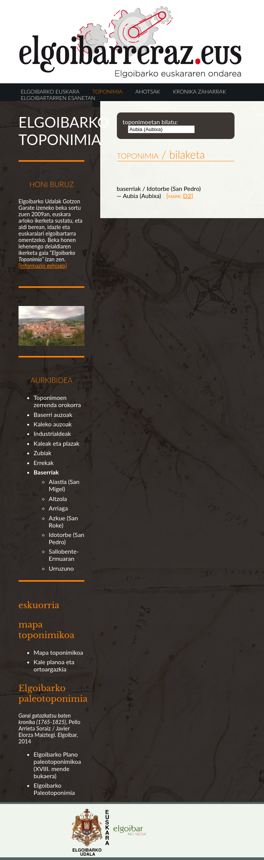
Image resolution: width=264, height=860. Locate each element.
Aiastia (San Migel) (64, 485)
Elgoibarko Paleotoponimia (54, 789)
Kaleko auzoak (53, 424)
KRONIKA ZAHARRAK (199, 91)
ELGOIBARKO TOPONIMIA (64, 130)
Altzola (58, 498)
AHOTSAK (147, 91)
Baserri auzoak (53, 414)
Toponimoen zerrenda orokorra (57, 401)
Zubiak (42, 452)
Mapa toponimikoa (58, 652)
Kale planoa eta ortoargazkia (54, 665)
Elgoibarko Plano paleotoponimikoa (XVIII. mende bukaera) (57, 765)
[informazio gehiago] (43, 265)
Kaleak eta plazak (56, 443)
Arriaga (58, 508)
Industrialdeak (52, 433)
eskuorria (39, 605)
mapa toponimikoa (47, 629)
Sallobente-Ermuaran (64, 555)
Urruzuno (61, 568)
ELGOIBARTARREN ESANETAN (58, 98)
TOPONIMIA (107, 91)
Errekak (44, 462)
